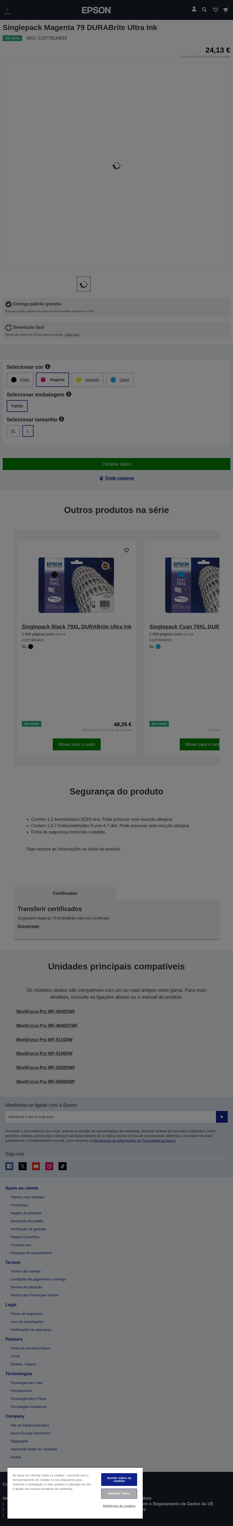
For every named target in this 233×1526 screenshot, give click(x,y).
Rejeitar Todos (119, 1493)
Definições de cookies (119, 1505)
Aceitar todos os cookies (119, 1479)
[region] (75, 1493)
